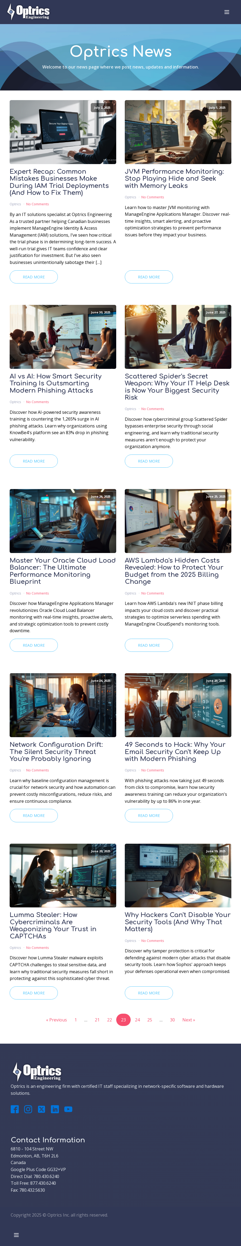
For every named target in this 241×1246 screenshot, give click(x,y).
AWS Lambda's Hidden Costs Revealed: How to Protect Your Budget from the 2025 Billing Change (174, 571)
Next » (188, 1020)
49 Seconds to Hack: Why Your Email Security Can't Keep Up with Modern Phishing (175, 752)
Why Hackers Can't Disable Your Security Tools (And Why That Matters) (178, 922)
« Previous (56, 1020)
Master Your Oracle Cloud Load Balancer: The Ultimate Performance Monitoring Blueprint (63, 571)
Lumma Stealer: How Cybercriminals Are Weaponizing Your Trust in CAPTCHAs (53, 926)
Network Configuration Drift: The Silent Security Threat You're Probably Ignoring (56, 752)
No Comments (37, 204)
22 (109, 1020)
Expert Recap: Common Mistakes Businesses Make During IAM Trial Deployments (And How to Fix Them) (59, 182)
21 (97, 1020)
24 (137, 1020)
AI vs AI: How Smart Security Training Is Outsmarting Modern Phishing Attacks (55, 383)
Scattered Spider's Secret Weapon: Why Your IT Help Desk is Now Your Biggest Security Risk (177, 387)
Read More (34, 276)
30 (172, 1020)
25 (149, 1020)
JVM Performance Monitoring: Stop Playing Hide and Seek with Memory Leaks (174, 179)
